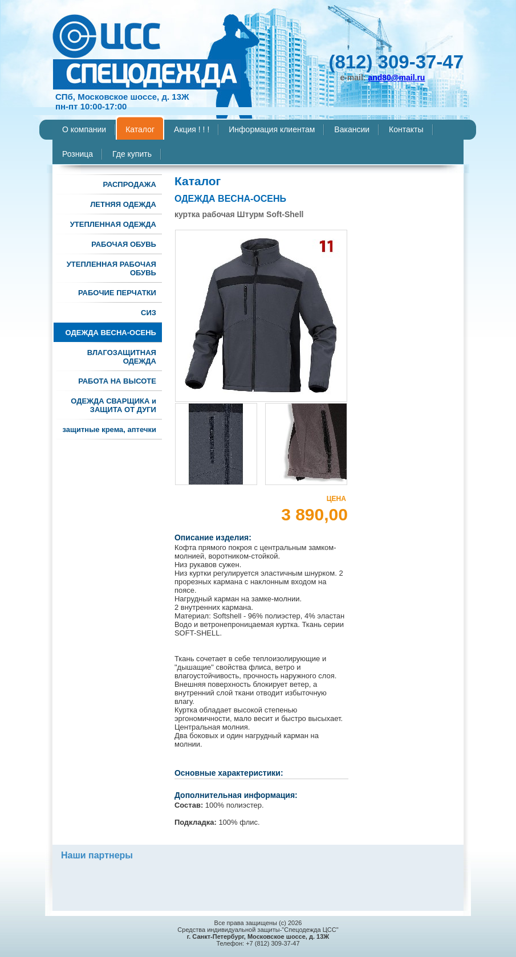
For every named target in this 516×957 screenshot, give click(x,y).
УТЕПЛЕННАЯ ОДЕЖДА (113, 224)
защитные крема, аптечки (109, 429)
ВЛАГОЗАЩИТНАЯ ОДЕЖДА (121, 356)
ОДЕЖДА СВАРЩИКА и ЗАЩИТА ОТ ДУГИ (113, 405)
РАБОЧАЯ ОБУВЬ (123, 244)
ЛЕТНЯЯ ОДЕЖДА (123, 204)
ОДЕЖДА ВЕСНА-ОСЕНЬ (111, 332)
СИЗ (148, 312)
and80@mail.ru (396, 77)
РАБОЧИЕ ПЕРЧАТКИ (117, 292)
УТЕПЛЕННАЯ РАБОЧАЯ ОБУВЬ (111, 268)
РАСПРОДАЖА (129, 184)
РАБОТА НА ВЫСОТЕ (117, 381)
